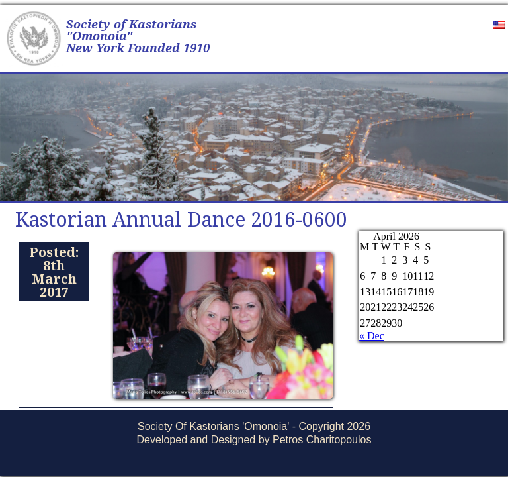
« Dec (371, 335)
